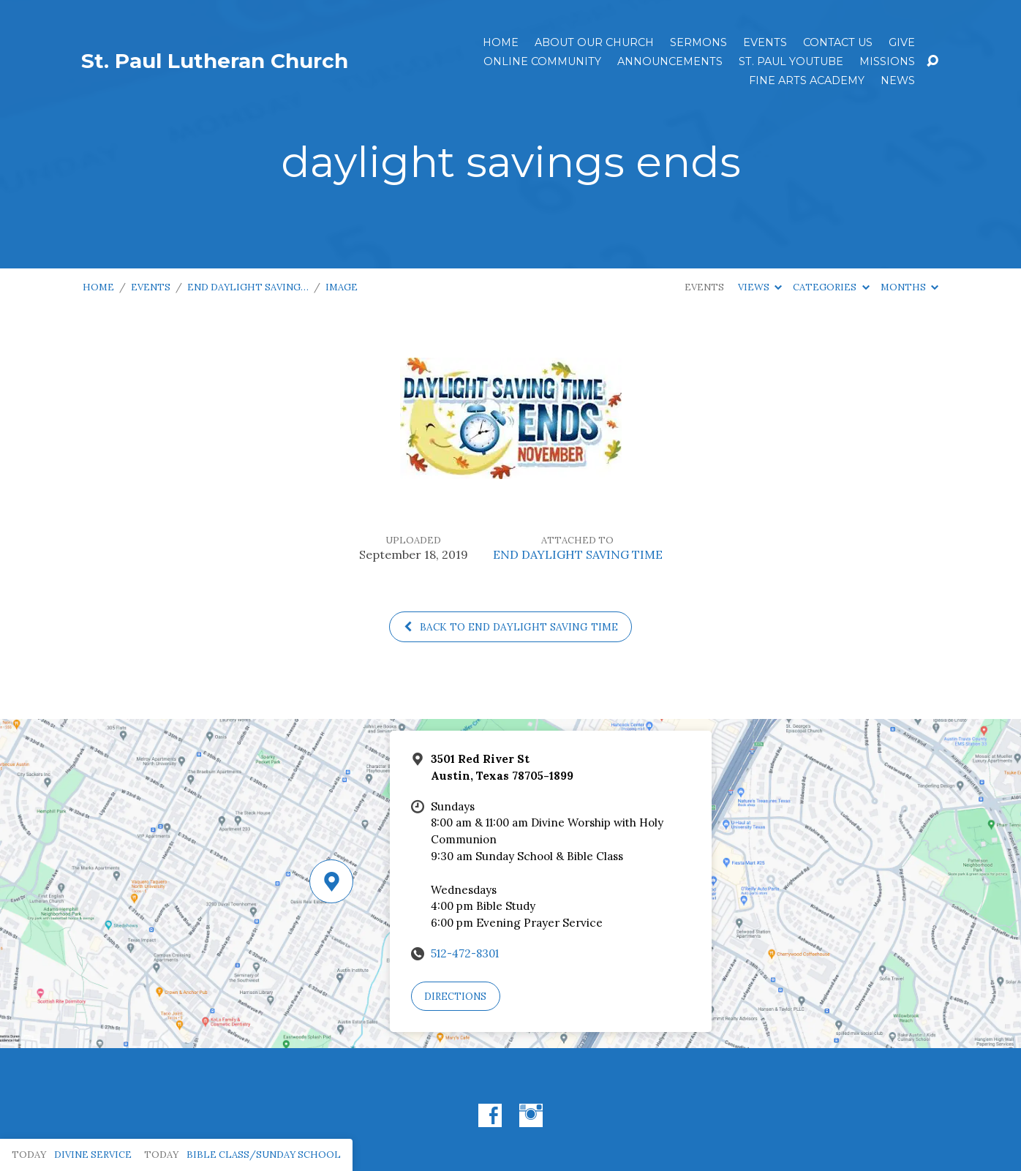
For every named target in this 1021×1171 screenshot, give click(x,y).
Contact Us (838, 42)
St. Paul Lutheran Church (214, 60)
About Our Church (594, 42)
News (898, 80)
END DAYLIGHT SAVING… (248, 287)
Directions (455, 996)
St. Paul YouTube (791, 61)
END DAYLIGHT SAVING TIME (578, 554)
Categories (831, 287)
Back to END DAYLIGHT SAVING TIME (510, 626)
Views (760, 287)
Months (909, 287)
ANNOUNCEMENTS (670, 61)
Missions (887, 61)
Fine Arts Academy (806, 80)
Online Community (542, 61)
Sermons (698, 42)
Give (902, 42)
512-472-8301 (465, 953)
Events (765, 42)
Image (341, 287)
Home (501, 42)
